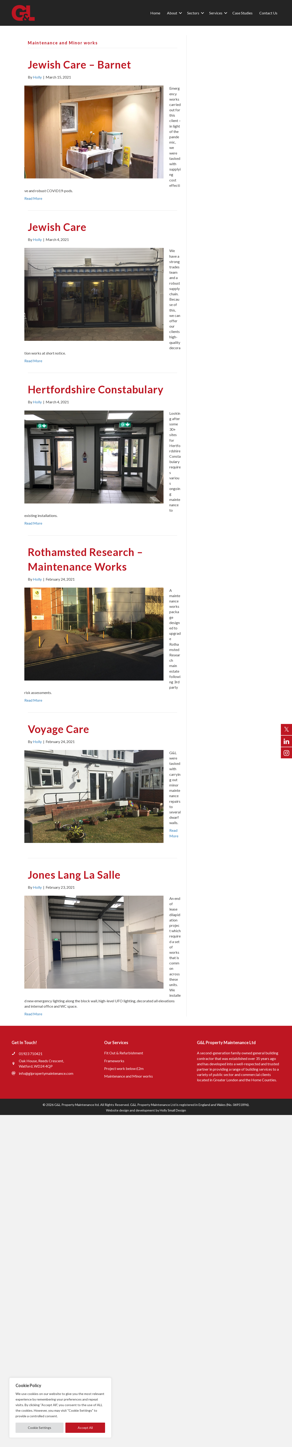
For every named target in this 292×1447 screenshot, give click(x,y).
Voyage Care (58, 729)
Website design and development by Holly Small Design (146, 1110)
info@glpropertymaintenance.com (46, 1073)
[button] (180, 13)
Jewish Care (57, 227)
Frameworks (114, 1061)
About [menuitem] (172, 13)
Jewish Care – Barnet (79, 64)
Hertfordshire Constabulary (96, 389)
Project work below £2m (124, 1068)
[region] (60, 1408)
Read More (33, 198)
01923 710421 (30, 1053)
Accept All (85, 1428)
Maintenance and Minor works (128, 1076)
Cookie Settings (39, 1428)
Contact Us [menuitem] (268, 13)
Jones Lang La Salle (74, 874)
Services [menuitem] (215, 13)
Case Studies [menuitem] (242, 13)
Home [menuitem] (155, 13)
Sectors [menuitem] (193, 13)
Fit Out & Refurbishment (123, 1053)
